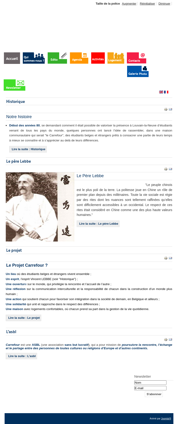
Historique (15, 101)
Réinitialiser (147, 3)
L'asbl (11, 331)
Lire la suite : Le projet (24, 317)
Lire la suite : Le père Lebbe (98, 223)
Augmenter (129, 3)
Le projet (14, 250)
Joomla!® (166, 418)
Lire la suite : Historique (28, 149)
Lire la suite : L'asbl (22, 356)
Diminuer (164, 3)
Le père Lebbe (18, 161)
